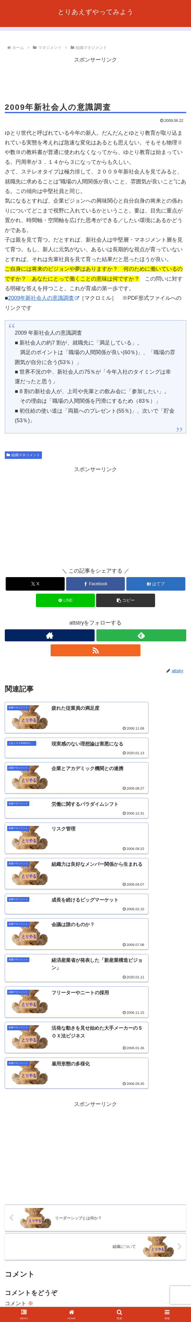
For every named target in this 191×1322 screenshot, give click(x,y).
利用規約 (157, 1294)
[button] (125, 600)
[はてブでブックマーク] (155, 584)
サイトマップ (157, 1302)
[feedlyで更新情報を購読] (141, 635)
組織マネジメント (23, 455)
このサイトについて (95, 1294)
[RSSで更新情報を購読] (95, 650)
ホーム (33, 1294)
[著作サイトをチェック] (50, 635)
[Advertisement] (95, 80)
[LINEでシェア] (65, 600)
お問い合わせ (33, 1302)
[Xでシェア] (35, 584)
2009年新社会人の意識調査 (43, 298)
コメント (19, 1118)
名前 (10, 1195)
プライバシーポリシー (95, 1302)
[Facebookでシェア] (95, 584)
